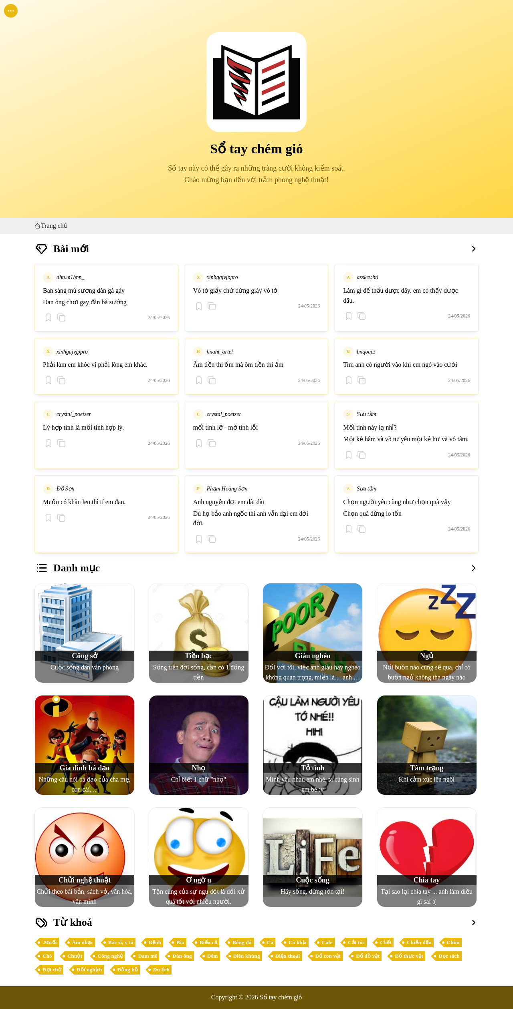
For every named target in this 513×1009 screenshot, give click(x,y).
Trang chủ (51, 226)
